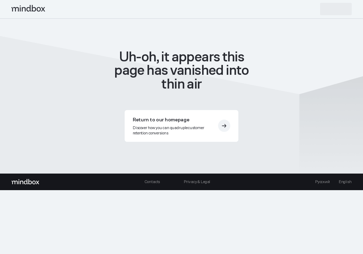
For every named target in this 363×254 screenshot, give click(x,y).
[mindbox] (28, 9)
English (345, 181)
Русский (322, 181)
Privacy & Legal (197, 181)
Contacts (152, 181)
